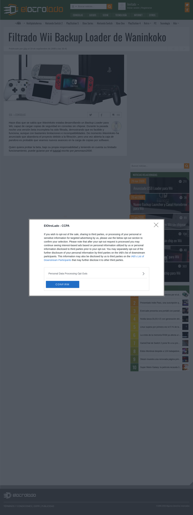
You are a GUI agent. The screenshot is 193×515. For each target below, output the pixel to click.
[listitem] (97, 273)
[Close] (157, 226)
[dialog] (96, 257)
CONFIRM (62, 284)
